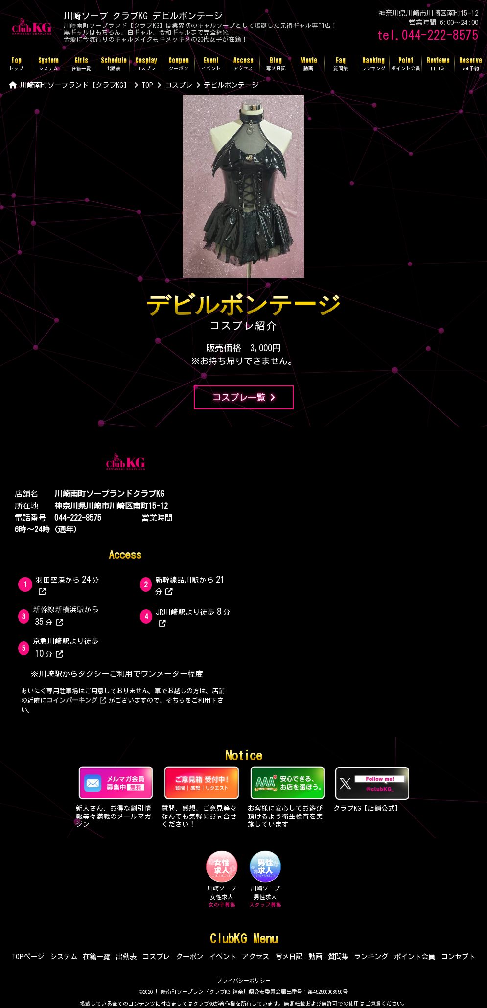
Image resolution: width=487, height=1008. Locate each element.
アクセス (255, 956)
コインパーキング (76, 700)
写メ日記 (288, 956)
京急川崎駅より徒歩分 (66, 647)
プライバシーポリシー (244, 980)
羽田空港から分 (68, 585)
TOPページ (28, 956)
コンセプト (458, 956)
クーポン (189, 956)
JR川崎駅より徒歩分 (193, 616)
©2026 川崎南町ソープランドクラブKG (184, 991)
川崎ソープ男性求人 (265, 879)
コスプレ (156, 956)
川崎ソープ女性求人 (222, 879)
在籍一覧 (96, 956)
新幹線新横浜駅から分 (66, 616)
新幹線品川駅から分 (191, 585)
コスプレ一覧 (243, 397)
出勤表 (126, 956)
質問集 (338, 956)
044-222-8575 (77, 518)
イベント (222, 956)
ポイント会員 (414, 956)
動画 (315, 956)
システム (63, 956)
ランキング (371, 956)
